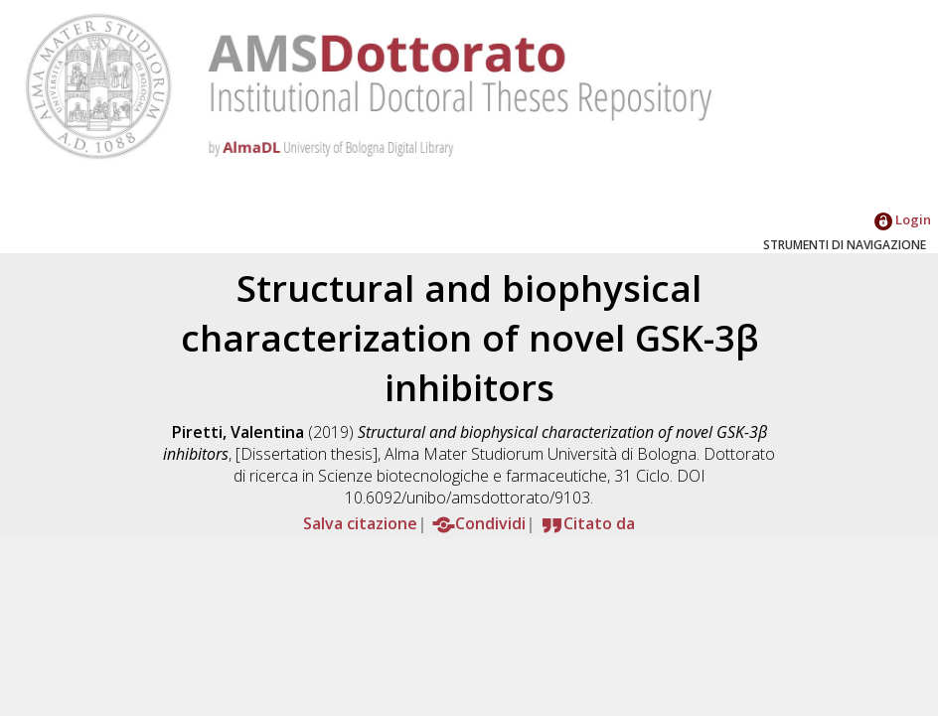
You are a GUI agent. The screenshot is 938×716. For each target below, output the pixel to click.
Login (902, 219)
